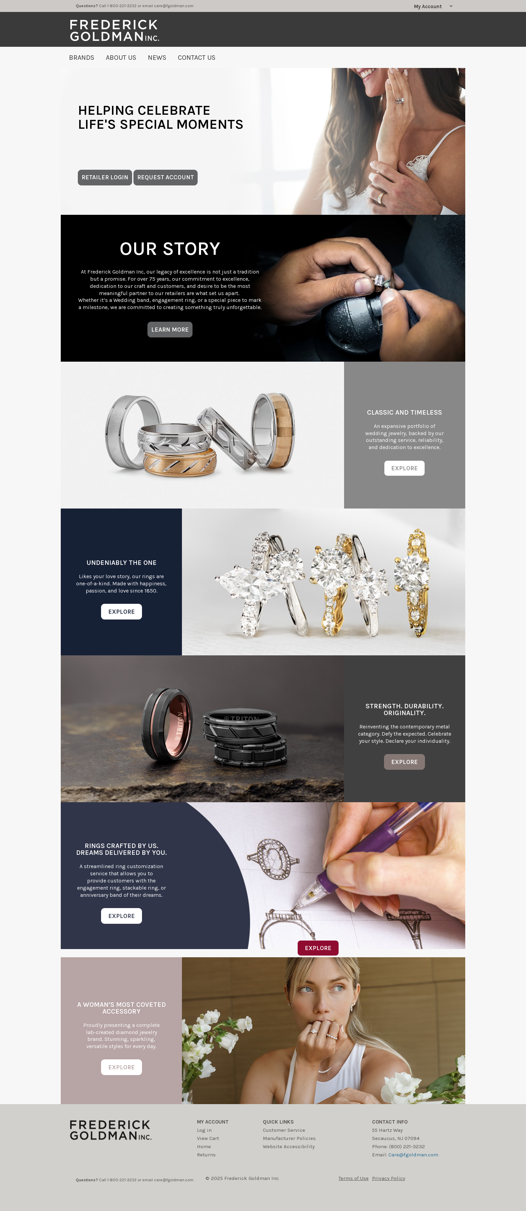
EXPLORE (404, 468)
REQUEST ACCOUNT (165, 177)
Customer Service (284, 1130)
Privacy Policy (388, 1178)
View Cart (208, 1138)
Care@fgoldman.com (413, 1155)
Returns (206, 1155)
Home (204, 1146)
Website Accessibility (289, 1146)
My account (213, 1122)
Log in (204, 1130)
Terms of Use (354, 1178)
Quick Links (278, 1122)
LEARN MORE (170, 329)
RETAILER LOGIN (105, 177)
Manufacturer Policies (289, 1138)
